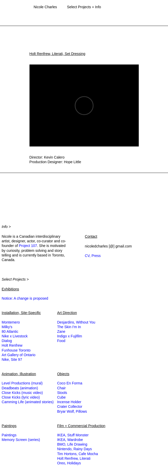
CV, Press (93, 256)
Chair (61, 388)
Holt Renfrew (12, 345)
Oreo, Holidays (69, 463)
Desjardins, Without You (76, 322)
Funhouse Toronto (16, 350)
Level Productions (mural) (22, 383)
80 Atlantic (10, 331)
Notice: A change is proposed (25, 298)
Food (61, 341)
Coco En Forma (69, 383)
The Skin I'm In (69, 327)
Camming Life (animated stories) (28, 402)
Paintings (9, 435)
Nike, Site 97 (12, 359)
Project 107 (28, 246)
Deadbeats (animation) (20, 388)
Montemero (11, 322)
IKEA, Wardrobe (70, 440)
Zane (61, 331)
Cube (61, 397)
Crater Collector (69, 406)
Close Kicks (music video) (22, 393)
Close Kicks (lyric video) (21, 397)
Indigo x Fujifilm (69, 336)
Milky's (7, 327)
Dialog (7, 341)
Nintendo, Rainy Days (74, 449)
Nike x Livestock (15, 336)
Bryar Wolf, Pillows (72, 411)
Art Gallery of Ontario (19, 355)
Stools (62, 393)
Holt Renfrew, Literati (74, 458)
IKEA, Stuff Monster (73, 435)
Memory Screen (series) (21, 440)
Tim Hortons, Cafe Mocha (77, 454)
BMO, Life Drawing (72, 444)
